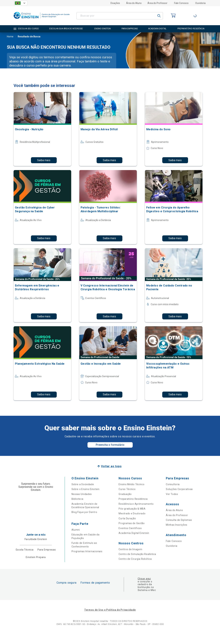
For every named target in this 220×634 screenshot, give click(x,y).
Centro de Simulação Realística (137, 554)
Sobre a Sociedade (83, 484)
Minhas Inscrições (176, 524)
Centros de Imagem (130, 549)
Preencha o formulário (110, 444)
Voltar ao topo (111, 466)
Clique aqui (144, 578)
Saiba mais (43, 160)
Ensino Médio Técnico (131, 484)
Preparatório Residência (133, 499)
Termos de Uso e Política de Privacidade (110, 609)
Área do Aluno (134, 3)
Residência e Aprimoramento (136, 504)
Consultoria (173, 484)
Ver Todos (172, 494)
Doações (115, 3)
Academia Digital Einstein (134, 533)
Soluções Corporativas (179, 489)
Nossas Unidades (82, 494)
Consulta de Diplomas (179, 520)
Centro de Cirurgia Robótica (135, 559)
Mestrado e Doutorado (132, 513)
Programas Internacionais (87, 551)
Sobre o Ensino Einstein (86, 489)
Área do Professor (157, 3)
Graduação (125, 494)
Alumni (76, 529)
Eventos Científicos (130, 528)
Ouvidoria (200, 3)
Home (10, 36)
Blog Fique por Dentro (84, 512)
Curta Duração (127, 518)
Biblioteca (77, 499)
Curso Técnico (127, 489)
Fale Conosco (181, 3)
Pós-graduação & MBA (132, 508)
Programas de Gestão (132, 523)
